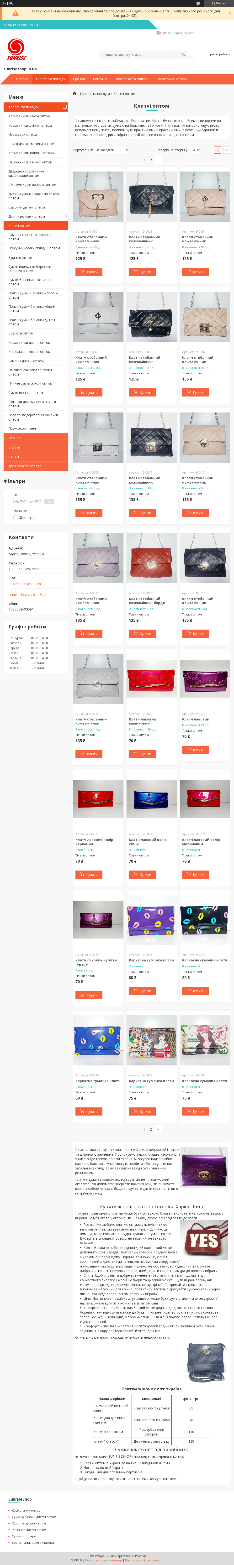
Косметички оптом (171, 79)
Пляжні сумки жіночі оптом (30, 383)
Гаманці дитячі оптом (26, 361)
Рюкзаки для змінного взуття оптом (32, 403)
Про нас (79, 79)
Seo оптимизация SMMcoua (33, 1542)
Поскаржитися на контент (103, 1560)
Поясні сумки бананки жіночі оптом (31, 308)
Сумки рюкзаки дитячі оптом (34, 1517)
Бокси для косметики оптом (31, 143)
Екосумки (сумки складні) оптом (34, 248)
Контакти (100, 79)
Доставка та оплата (132, 79)
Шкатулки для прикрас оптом (32, 184)
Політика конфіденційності (144, 1560)
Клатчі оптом (19, 225)
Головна (21, 79)
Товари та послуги (50, 79)
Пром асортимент (23, 428)
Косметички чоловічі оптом (31, 153)
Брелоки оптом (20, 333)
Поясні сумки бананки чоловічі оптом (33, 295)
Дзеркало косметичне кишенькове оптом (26, 173)
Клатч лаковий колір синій (148, 841)
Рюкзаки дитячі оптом (29, 1530)
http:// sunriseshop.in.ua (27, 584)
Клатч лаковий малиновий (142, 721)
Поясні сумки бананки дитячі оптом (31, 322)
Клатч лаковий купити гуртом (96, 962)
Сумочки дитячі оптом (26, 207)
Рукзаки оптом (20, 257)
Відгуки (14, 447)
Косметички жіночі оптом (29, 116)
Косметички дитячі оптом (29, 342)
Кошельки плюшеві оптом (29, 351)
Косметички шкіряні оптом (30, 125)
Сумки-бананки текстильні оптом (29, 281)
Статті (13, 456)
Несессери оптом (22, 134)
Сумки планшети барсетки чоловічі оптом (29, 268)
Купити (92, 272)
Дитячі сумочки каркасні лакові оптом (33, 196)
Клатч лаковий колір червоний (94, 841)
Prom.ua (141, 1556)
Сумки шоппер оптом (25, 392)
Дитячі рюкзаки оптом (26, 216)
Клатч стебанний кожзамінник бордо (147, 600)
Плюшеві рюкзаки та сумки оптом (30, 372)
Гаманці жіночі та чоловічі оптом (29, 236)
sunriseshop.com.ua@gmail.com (29, 595)
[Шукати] (184, 55)
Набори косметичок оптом (30, 162)
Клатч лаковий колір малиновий (201, 841)
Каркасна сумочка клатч (151, 960)
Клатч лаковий (195, 719)
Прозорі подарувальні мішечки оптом (33, 417)
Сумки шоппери (24, 1536)
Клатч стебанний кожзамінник (91, 239)
